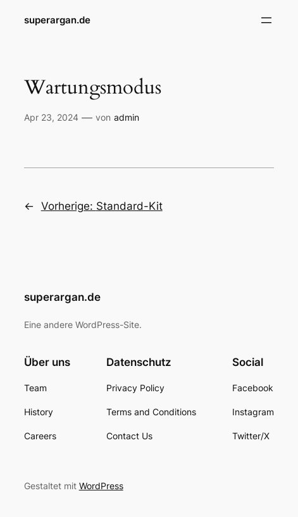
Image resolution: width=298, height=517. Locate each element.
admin (126, 117)
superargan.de (57, 20)
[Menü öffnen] (266, 20)
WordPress (101, 485)
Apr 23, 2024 (51, 117)
